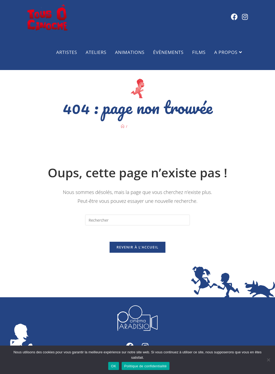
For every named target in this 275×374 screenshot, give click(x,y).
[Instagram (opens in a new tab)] (245, 16)
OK (113, 366)
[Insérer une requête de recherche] (137, 220)
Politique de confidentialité (145, 366)
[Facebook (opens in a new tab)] (234, 16)
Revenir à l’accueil (137, 247)
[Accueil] (122, 126)
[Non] (268, 359)
